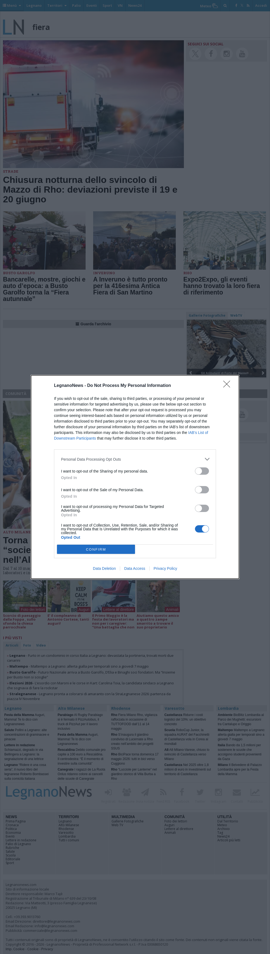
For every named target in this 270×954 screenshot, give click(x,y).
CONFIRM (96, 549)
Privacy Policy (165, 568)
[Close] (228, 386)
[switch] (202, 471)
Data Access (134, 568)
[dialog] (135, 477)
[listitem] (135, 459)
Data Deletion (104, 568)
